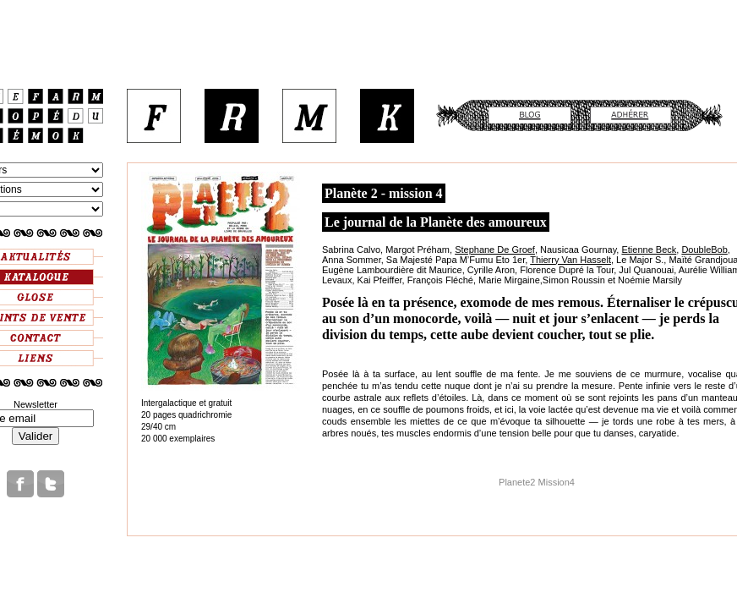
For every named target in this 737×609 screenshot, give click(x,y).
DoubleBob (704, 249)
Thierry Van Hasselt (570, 260)
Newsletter (35, 404)
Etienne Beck (648, 249)
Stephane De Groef (495, 249)
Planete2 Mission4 (537, 482)
